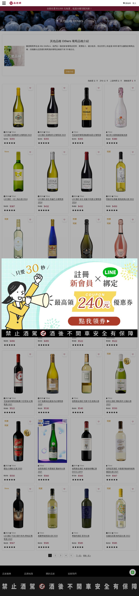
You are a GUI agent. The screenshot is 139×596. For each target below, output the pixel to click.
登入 (133, 3)
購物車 (126, 3)
